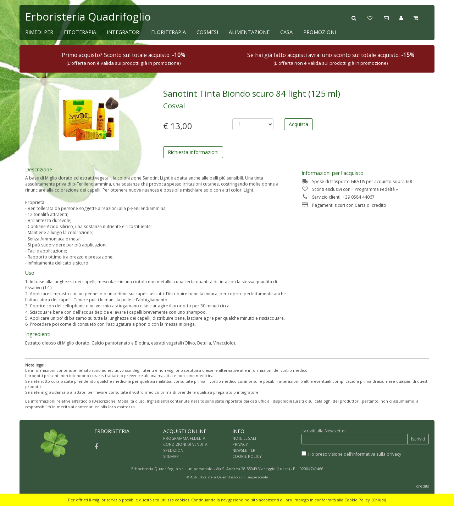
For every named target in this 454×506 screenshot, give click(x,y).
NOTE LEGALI (244, 438)
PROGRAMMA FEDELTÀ (184, 438)
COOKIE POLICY (247, 456)
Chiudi (379, 499)
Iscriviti (418, 439)
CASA (286, 32)
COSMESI (207, 32)
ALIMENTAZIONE (249, 32)
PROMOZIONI (319, 32)
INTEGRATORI (123, 32)
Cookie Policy (357, 499)
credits (422, 486)
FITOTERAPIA (80, 32)
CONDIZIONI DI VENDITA (185, 444)
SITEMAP (171, 456)
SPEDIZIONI (173, 450)
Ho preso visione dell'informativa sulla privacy (354, 454)
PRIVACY (240, 444)
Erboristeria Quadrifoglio (88, 16)
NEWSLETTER (243, 450)
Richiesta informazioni (193, 152)
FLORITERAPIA (168, 32)
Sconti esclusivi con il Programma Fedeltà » (349, 189)
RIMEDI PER (39, 32)
